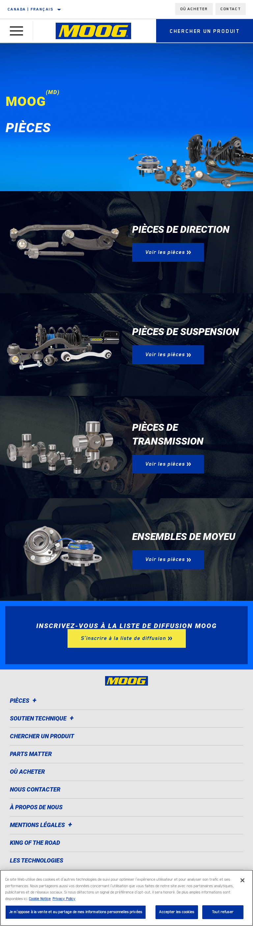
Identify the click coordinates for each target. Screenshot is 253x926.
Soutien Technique (43, 718)
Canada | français (31, 9)
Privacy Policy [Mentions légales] (63, 899)
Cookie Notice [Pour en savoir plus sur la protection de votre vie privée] (40, 899)
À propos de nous (36, 807)
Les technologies (36, 860)
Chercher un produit (42, 736)
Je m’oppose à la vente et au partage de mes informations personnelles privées (75, 912)
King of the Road (35, 842)
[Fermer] (242, 880)
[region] (126, 898)
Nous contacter (35, 789)
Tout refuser (223, 912)
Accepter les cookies (176, 912)
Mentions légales (42, 824)
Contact (230, 9)
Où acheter (194, 9)
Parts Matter (31, 753)
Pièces (24, 700)
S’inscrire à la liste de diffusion (123, 638)
